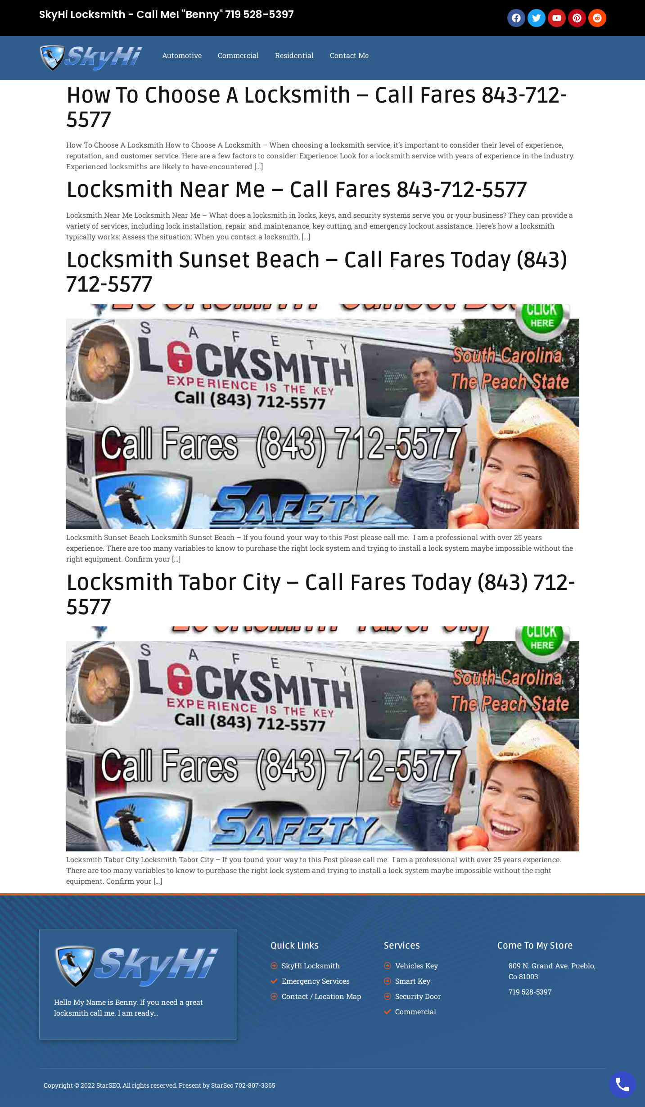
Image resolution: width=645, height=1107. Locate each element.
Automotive (182, 55)
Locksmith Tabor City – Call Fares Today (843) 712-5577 (320, 595)
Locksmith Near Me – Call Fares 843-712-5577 (296, 190)
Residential (294, 55)
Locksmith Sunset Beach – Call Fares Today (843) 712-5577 (317, 272)
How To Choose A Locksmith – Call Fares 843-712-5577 (316, 107)
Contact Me (349, 55)
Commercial (238, 55)
